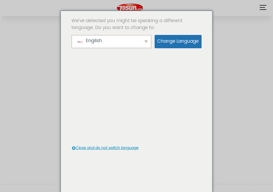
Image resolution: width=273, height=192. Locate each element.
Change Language (178, 41)
